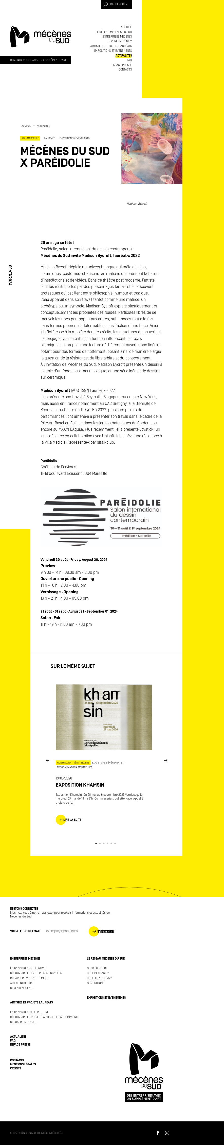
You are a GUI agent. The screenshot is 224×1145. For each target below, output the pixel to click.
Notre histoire (97, 968)
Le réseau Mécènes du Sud (114, 32)
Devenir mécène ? (120, 41)
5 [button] (112, 843)
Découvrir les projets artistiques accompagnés (44, 1017)
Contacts (125, 69)
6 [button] (116, 843)
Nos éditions (95, 983)
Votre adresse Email (25, 931)
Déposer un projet (23, 1022)
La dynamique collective (27, 968)
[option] (65, 146)
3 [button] (104, 843)
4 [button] (108, 843)
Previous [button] (47, 760)
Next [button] (165, 760)
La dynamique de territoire (29, 1012)
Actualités (124, 55)
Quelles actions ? (99, 978)
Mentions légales (23, 1064)
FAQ (129, 60)
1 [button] (97, 843)
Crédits (15, 1068)
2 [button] (101, 843)
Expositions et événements (113, 51)
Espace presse (122, 65)
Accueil (126, 27)
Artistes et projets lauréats (111, 46)
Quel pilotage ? (98, 973)
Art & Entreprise (22, 983)
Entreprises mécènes (117, 36)
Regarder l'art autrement (29, 978)
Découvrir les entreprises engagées (36, 973)
